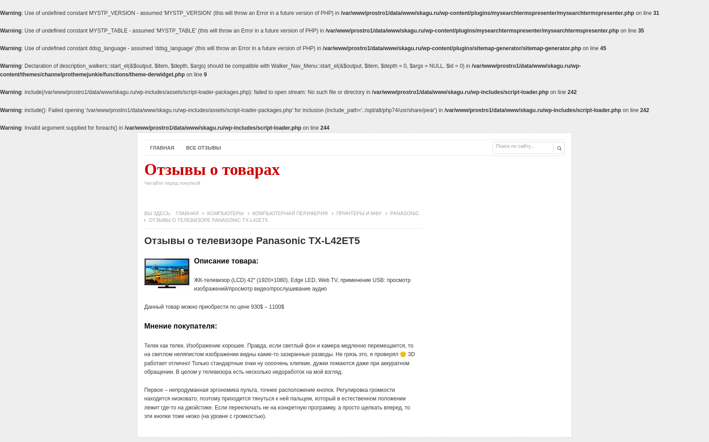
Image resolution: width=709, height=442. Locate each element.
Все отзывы (203, 147)
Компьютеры (225, 213)
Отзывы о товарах (212, 176)
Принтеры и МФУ (359, 213)
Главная (162, 147)
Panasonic (404, 213)
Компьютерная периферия (290, 213)
